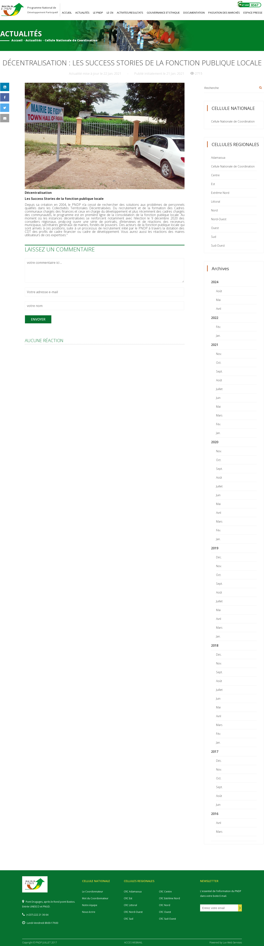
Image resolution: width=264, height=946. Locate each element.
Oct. (218, 362)
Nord (214, 210)
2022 (214, 318)
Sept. (219, 371)
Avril (218, 309)
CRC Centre (165, 891)
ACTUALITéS (82, 12)
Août (219, 291)
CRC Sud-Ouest (167, 918)
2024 (214, 282)
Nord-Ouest (218, 219)
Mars (219, 415)
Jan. (218, 336)
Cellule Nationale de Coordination (71, 40)
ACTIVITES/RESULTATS (130, 12)
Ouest (215, 228)
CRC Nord (164, 905)
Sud (213, 237)
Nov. (219, 354)
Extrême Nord (220, 193)
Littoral (215, 201)
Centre (215, 175)
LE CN (110, 12)
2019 (214, 548)
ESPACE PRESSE (252, 12)
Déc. (219, 557)
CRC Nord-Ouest (133, 912)
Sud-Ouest (218, 245)
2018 (214, 645)
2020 (214, 442)
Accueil (17, 40)
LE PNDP (98, 12)
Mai (218, 300)
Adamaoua (218, 157)
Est (213, 184)
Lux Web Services (232, 942)
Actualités (34, 40)
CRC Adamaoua (133, 891)
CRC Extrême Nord (169, 898)
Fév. (218, 327)
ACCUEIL (67, 12)
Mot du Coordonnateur (95, 898)
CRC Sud (128, 918)
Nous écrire (88, 912)
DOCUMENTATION (194, 12)
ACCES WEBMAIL (133, 942)
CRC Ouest (165, 912)
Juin (218, 398)
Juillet (219, 389)
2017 (214, 751)
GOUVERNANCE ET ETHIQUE (163, 12)
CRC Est (128, 898)
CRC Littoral (130, 905)
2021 (214, 345)
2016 (214, 814)
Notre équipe (89, 905)
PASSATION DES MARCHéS (224, 12)
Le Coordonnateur (92, 891)
